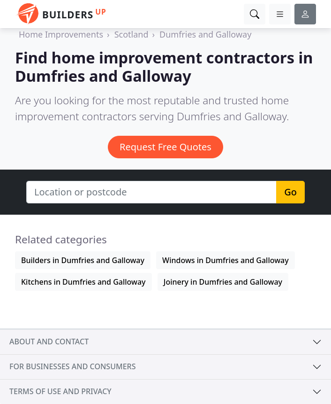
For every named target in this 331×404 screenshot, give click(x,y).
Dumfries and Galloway (205, 34)
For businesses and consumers (72, 366)
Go (290, 192)
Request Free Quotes (165, 146)
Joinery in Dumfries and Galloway (223, 282)
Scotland (131, 34)
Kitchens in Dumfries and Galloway (83, 282)
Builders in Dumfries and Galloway (82, 260)
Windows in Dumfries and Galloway (225, 260)
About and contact (49, 341)
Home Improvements (61, 34)
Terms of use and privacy (60, 391)
